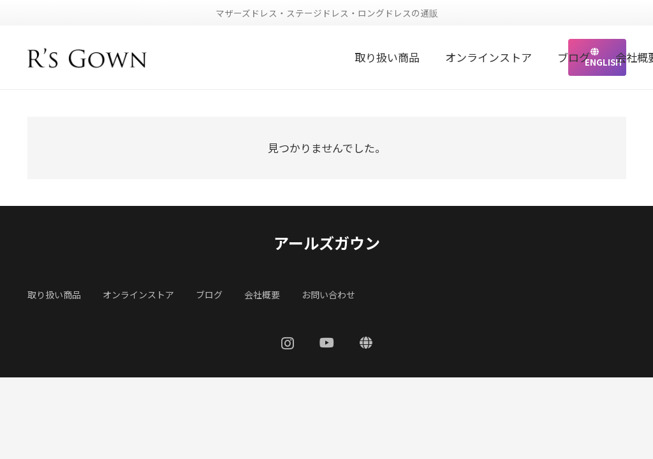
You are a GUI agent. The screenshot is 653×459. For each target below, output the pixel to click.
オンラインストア (138, 294)
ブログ (209, 294)
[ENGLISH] (366, 343)
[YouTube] (326, 343)
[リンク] (87, 57)
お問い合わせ (328, 294)
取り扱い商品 (54, 294)
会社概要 (262, 294)
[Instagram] (287, 344)
